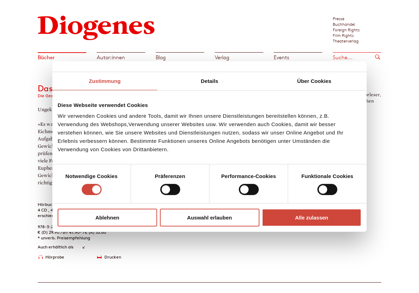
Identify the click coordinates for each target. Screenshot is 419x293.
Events (281, 57)
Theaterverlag (346, 41)
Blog (161, 57)
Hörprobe (54, 257)
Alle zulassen (311, 218)
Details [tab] (209, 81)
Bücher (46, 57)
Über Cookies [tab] (314, 81)
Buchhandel (344, 24)
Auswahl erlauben (209, 218)
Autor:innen (111, 57)
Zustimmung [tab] (105, 81)
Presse (338, 18)
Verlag (222, 57)
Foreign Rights (346, 29)
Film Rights (343, 35)
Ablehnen (107, 218)
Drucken (112, 257)
